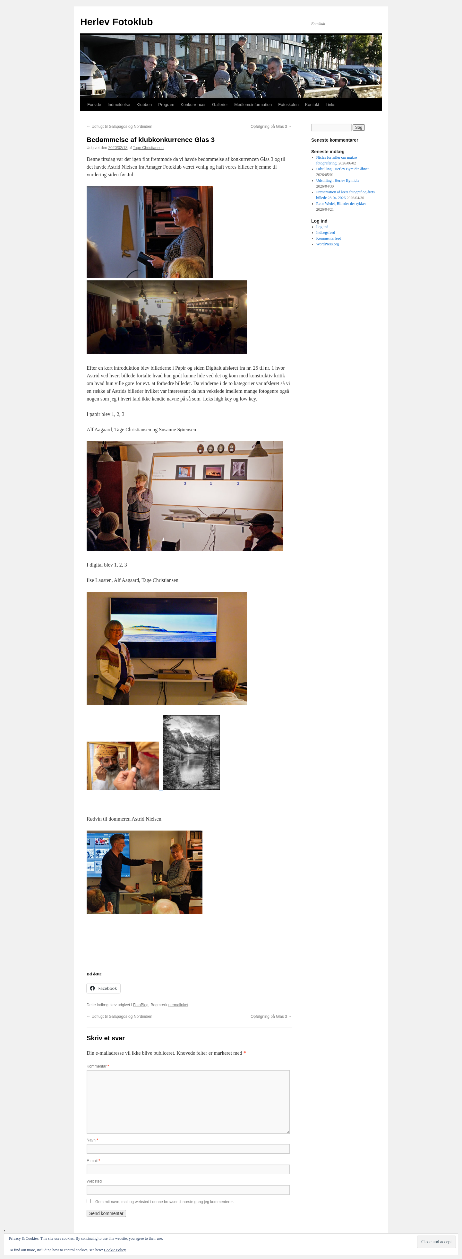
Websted (94, 1181)
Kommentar (98, 1066)
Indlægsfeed (325, 232)
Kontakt (312, 104)
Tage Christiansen (148, 147)
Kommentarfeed (328, 238)
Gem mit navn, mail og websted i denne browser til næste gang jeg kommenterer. (164, 1202)
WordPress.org (327, 244)
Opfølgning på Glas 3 (271, 126)
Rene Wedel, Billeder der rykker (341, 203)
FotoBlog (141, 1005)
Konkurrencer (193, 104)
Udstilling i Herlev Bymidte (337, 180)
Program (166, 104)
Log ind (322, 227)
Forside (94, 104)
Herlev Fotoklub (116, 21)
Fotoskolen (288, 104)
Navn (92, 1140)
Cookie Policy (115, 1250)
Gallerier (220, 104)
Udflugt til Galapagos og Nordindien (119, 126)
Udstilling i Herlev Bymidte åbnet (342, 169)
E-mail (93, 1160)
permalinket (178, 1005)
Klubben (144, 104)
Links (330, 104)
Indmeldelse (118, 104)
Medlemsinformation (253, 104)
